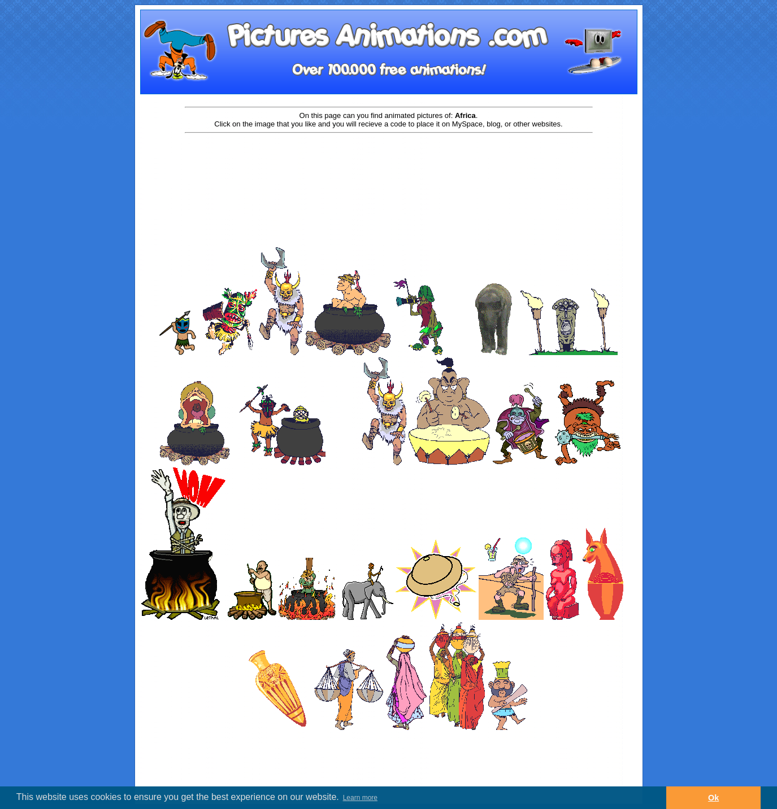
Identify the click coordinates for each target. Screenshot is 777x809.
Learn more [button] (360, 798)
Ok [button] (713, 797)
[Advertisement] (388, 170)
